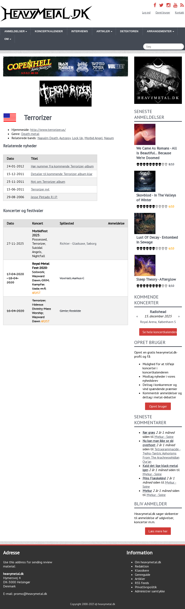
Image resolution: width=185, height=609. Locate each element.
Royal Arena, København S (158, 322)
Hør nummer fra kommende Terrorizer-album (62, 166)
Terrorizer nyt (40, 189)
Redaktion (142, 566)
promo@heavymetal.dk (30, 594)
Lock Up (77, 138)
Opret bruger (162, 12)
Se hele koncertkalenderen (160, 332)
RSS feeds (142, 583)
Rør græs (149, 432)
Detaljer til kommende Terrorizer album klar (61, 174)
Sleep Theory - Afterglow (156, 279)
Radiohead (158, 311)
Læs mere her (158, 531)
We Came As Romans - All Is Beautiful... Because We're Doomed (156, 153)
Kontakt (179, 12)
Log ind (146, 12)
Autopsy (65, 138)
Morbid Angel (93, 138)
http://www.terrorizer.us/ (48, 130)
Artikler (140, 579)
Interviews (79, 31)
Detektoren (129, 31)
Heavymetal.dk (46, 13)
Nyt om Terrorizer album (48, 181)
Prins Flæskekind (154, 478)
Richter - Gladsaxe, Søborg (78, 243)
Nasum (109, 138)
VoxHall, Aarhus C (72, 278)
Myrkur (147, 491)
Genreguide (142, 574)
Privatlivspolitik (146, 587)
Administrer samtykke (150, 591)
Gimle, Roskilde (70, 311)
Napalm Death (47, 138)
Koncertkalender (49, 31)
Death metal (30, 134)
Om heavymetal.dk (148, 562)
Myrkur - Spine (164, 437)
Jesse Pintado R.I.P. (44, 197)
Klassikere (142, 570)
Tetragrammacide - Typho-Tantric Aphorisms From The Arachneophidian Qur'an (162, 455)
